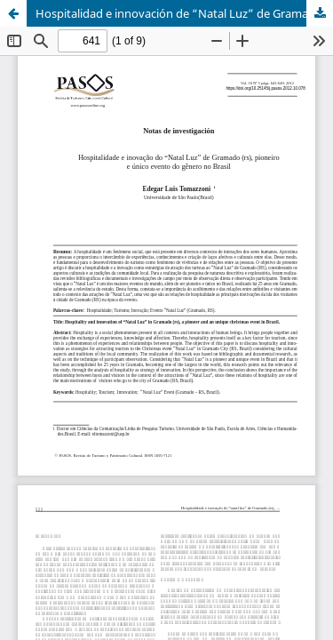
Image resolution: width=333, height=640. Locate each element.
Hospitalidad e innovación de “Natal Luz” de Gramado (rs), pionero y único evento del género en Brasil (184, 13)
